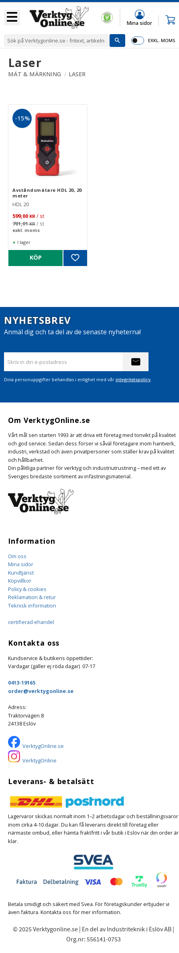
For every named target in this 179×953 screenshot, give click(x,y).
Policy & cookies (27, 589)
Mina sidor (20, 564)
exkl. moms (161, 40)
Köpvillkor (19, 580)
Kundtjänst (21, 572)
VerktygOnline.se (43, 746)
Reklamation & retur (32, 597)
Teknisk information (32, 605)
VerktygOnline (39, 760)
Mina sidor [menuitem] (139, 22)
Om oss (17, 556)
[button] (12, 17)
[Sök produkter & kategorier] (57, 40)
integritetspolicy (133, 379)
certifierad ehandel (31, 622)
